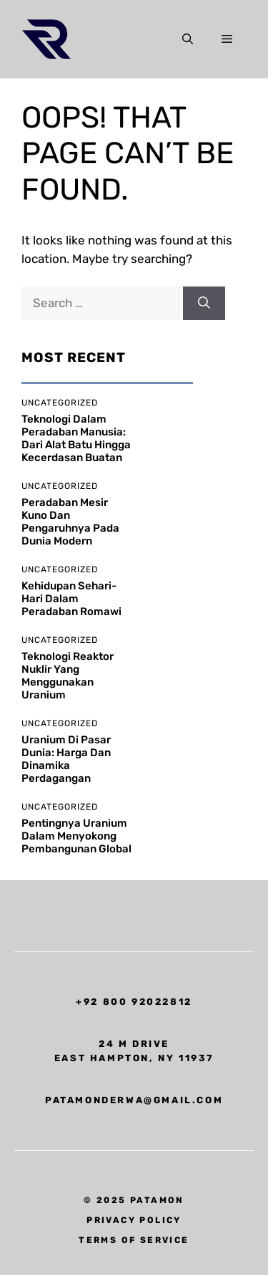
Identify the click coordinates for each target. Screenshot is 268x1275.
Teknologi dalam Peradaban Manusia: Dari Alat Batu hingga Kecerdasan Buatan (76, 438)
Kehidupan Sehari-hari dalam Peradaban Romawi (71, 598)
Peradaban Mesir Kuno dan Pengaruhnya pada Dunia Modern (70, 521)
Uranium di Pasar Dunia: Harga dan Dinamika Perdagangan (66, 759)
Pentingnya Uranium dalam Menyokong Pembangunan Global (76, 836)
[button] (187, 39)
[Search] (204, 304)
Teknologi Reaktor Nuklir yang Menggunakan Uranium (67, 675)
